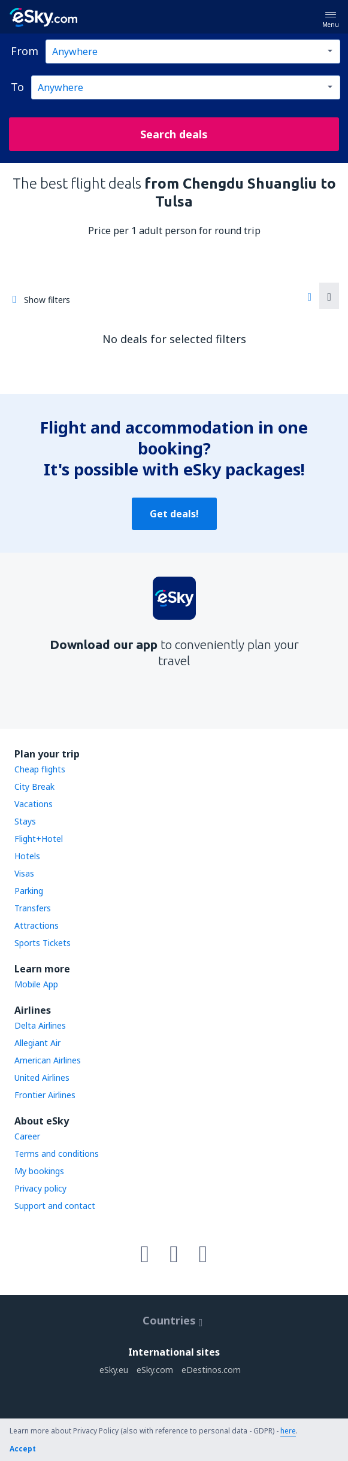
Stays (25, 821)
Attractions (36, 925)
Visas (24, 873)
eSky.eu (113, 1369)
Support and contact (54, 1205)
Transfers (32, 908)
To (17, 87)
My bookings (39, 1171)
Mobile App (36, 984)
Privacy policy (40, 1188)
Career (27, 1136)
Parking (28, 890)
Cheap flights (39, 769)
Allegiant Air (37, 1042)
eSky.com (155, 1369)
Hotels (27, 856)
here (288, 1431)
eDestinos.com (211, 1369)
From (24, 51)
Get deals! (174, 513)
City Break (34, 786)
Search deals (174, 134)
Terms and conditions (56, 1153)
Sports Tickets (42, 942)
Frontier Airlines (44, 1095)
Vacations (33, 804)
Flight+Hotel (38, 838)
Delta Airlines (40, 1025)
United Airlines (41, 1077)
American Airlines (47, 1060)
